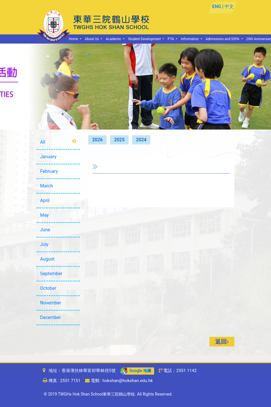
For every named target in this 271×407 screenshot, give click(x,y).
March (46, 186)
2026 (97, 139)
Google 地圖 (135, 370)
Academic (114, 39)
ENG (216, 6)
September (51, 273)
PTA (171, 39)
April (45, 200)
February (49, 171)
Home (74, 39)
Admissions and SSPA (223, 39)
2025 (119, 139)
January (48, 156)
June (45, 229)
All (42, 142)
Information (190, 39)
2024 (141, 139)
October (48, 288)
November (50, 303)
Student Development (145, 39)
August (47, 259)
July (44, 244)
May (44, 215)
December (50, 317)
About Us (92, 39)
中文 (228, 6)
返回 (222, 341)
